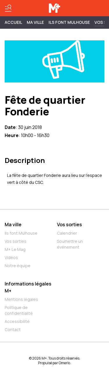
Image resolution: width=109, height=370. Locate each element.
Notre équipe (18, 265)
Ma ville (13, 224)
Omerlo (64, 362)
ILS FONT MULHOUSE (69, 22)
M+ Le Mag (15, 249)
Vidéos (11, 257)
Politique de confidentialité (19, 310)
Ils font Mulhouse (21, 233)
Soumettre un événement (70, 244)
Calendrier (67, 233)
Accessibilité (17, 321)
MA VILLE (35, 22)
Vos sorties (15, 241)
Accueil (13, 22)
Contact (13, 329)
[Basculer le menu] (8, 8)
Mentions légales (21, 299)
